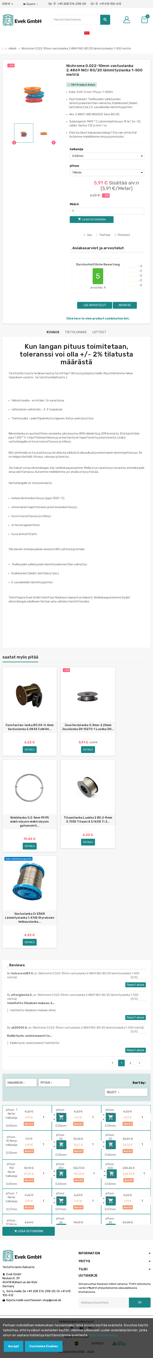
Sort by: (139, 1083)
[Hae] (80, 20)
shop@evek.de (52, 1300)
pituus (74, 166)
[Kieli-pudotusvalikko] (30, 4)
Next (139, 1063)
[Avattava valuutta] (7, 4)
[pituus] (107, 172)
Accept (13, 1346)
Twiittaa (103, 235)
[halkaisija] (107, 156)
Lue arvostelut (94, 305)
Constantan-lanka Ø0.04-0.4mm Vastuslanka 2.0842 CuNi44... (30, 727)
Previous (113, 1063)
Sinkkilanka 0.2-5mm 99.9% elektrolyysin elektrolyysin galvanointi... (29, 821)
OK (139, 1302)
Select (113, 1092)
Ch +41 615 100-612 (106, 4)
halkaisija (76, 149)
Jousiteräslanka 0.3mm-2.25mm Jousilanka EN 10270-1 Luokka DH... (88, 727)
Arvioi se (125, 305)
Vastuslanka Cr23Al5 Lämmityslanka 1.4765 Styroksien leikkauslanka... (29, 917)
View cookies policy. (103, 1335)
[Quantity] (46, 1117)
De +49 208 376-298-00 (68, 4)
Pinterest (122, 235)
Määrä (74, 204)
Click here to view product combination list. (97, 318)
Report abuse (135, 984)
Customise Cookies (43, 1346)
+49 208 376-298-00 (41, 1291)
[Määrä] (107, 211)
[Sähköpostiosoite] (103, 1303)
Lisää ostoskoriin (28, 1231)
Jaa (88, 235)
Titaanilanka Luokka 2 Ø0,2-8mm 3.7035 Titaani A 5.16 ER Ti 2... (88, 819)
